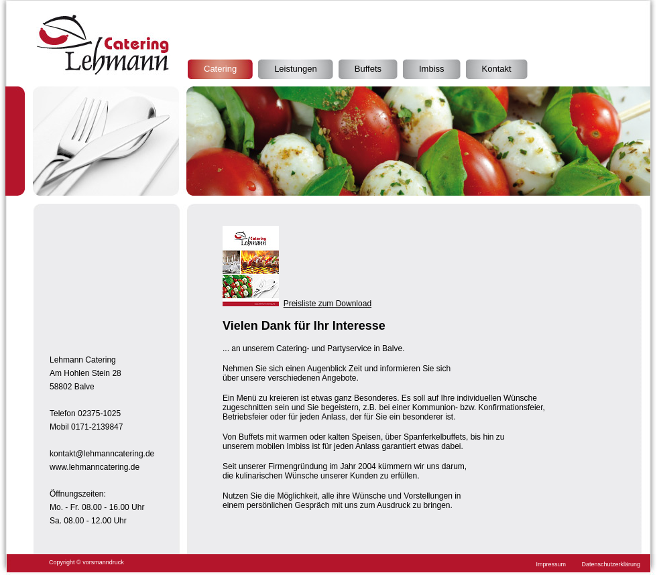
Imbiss (431, 69)
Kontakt (497, 69)
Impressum (551, 564)
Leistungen (295, 69)
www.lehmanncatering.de (94, 467)
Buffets (368, 69)
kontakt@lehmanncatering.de (102, 453)
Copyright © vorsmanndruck (86, 562)
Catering (220, 69)
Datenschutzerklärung (610, 564)
